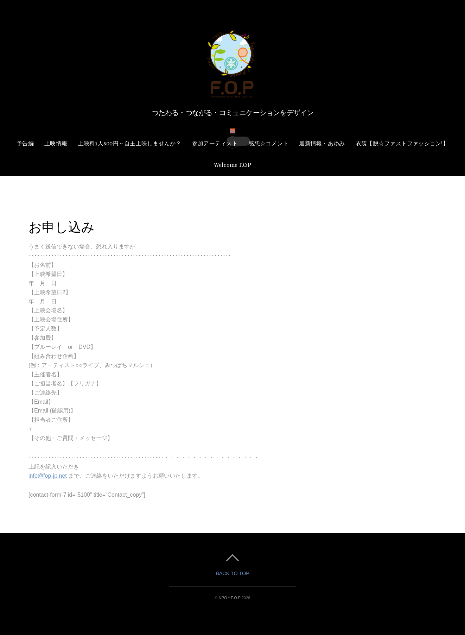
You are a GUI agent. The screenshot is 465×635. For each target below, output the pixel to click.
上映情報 (55, 143)
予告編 (25, 143)
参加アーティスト (215, 143)
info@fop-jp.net (47, 476)
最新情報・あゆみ (322, 143)
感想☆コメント (268, 143)
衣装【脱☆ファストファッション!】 (402, 143)
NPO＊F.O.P (230, 598)
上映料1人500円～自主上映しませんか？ (129, 143)
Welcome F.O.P (232, 165)
